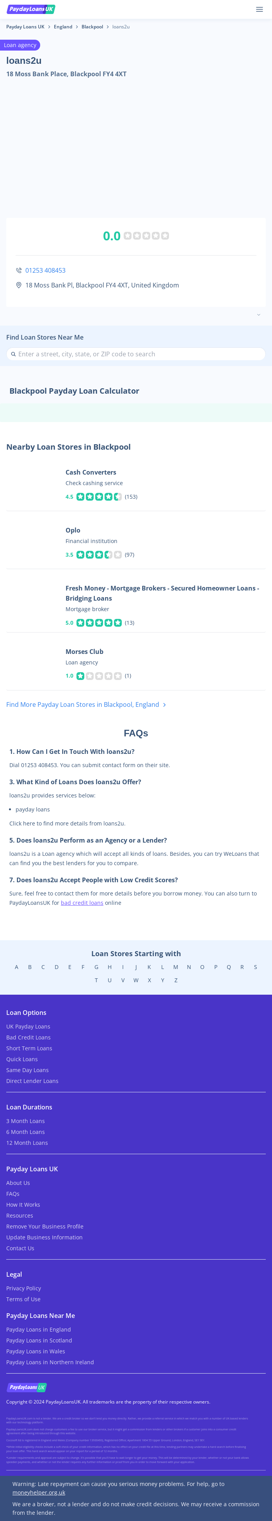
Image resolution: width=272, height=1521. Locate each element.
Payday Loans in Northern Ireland (50, 1362)
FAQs (13, 1193)
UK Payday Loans (28, 1026)
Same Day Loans (27, 1070)
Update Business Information (44, 1237)
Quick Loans (22, 1059)
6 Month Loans (25, 1131)
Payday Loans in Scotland (39, 1340)
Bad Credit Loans (28, 1037)
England (63, 26)
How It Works (23, 1204)
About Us (18, 1182)
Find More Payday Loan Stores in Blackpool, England (87, 705)
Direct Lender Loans (32, 1081)
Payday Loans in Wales (35, 1351)
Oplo (73, 530)
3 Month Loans (25, 1121)
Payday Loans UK (25, 26)
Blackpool (92, 26)
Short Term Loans (29, 1048)
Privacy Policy (23, 1288)
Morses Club (84, 651)
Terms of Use (23, 1299)
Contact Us (20, 1248)
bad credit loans (82, 902)
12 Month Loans (27, 1142)
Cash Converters (91, 472)
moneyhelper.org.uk (38, 1492)
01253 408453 (45, 270)
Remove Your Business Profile (45, 1226)
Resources (19, 1215)
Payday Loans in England (38, 1329)
